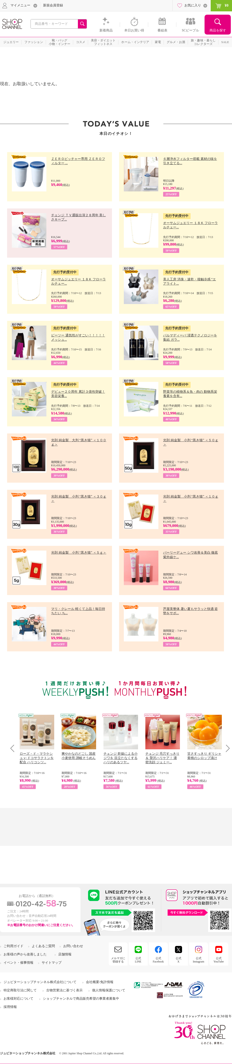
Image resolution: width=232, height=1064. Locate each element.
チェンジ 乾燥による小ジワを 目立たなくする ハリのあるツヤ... (120, 758)
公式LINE (138, 960)
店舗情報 (64, 954)
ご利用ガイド (13, 946)
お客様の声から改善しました (25, 954)
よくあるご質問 (43, 946)
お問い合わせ (73, 946)
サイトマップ (52, 962)
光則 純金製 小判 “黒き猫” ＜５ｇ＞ (78, 552)
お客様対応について (18, 998)
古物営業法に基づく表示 (64, 990)
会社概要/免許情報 (99, 982)
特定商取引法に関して (20, 990)
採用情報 (10, 1007)
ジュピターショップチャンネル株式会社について (40, 982)
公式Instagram (198, 960)
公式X (178, 960)
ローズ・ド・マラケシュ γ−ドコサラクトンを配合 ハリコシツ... (37, 758)
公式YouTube (219, 960)
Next (226, 748)
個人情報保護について (108, 990)
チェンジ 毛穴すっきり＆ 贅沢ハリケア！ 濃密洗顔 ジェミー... (162, 758)
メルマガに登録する (118, 960)
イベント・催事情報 (18, 962)
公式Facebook (158, 960)
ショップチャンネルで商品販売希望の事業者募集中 (81, 998)
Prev (14, 748)
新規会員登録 (53, 5)
